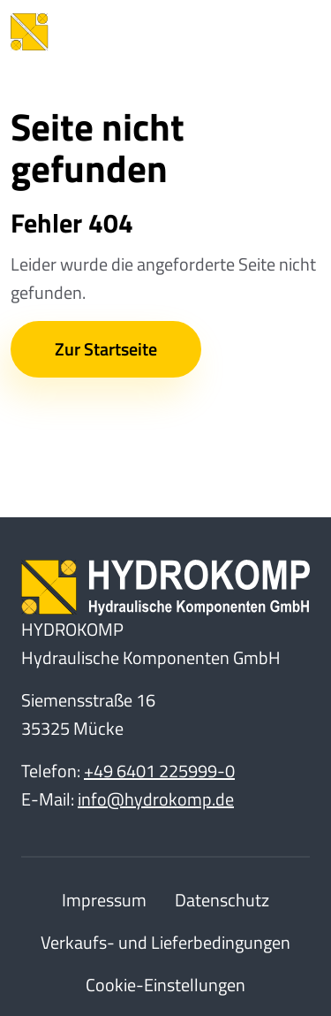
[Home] (108, 32)
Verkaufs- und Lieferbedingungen (165, 942)
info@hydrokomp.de (156, 799)
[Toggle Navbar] (294, 31)
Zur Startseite (106, 349)
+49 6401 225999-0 (159, 770)
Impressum (104, 899)
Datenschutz (222, 899)
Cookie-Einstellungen (165, 984)
